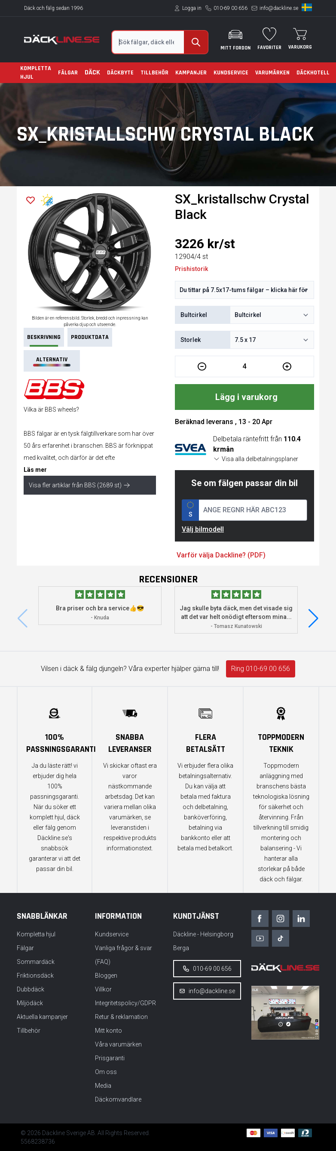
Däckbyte (120, 73)
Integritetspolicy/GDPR (125, 1003)
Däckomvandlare (118, 1099)
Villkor (103, 989)
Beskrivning (44, 340)
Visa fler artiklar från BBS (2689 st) (79, 485)
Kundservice (231, 73)
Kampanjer (191, 73)
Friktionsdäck (35, 975)
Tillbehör (154, 73)
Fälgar (68, 73)
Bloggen (106, 975)
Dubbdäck (30, 989)
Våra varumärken (118, 1044)
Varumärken (272, 73)
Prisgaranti (110, 1058)
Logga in (192, 8)
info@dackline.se (279, 8)
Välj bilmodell (203, 529)
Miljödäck (30, 1003)
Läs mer (35, 469)
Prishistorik (191, 268)
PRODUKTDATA (90, 337)
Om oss (106, 1071)
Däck (92, 72)
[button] (313, 618)
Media (103, 1085)
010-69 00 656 (230, 8)
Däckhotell (313, 73)
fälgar (44, 433)
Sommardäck (36, 961)
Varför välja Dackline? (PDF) (221, 555)
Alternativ (51, 361)
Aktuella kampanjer (42, 1016)
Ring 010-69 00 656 (260, 669)
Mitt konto (108, 1030)
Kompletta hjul (35, 73)
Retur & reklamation (121, 1016)
